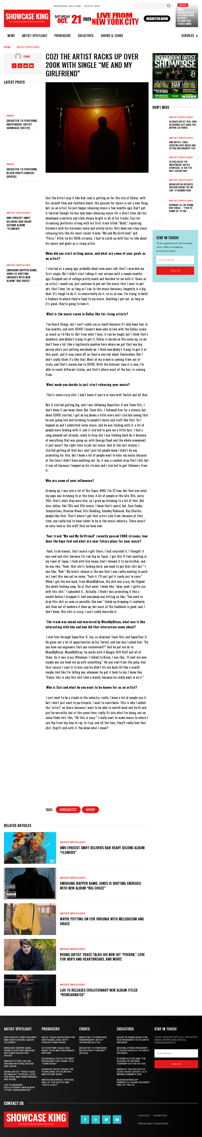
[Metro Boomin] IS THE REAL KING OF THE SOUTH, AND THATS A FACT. (58, 1082)
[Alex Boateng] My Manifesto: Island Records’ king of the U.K (133, 1082)
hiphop (90, 809)
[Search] (168, 6)
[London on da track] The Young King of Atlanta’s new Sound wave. (57, 1072)
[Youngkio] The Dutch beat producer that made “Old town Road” (58, 1061)
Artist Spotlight (28, 47)
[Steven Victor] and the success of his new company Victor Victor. (131, 1061)
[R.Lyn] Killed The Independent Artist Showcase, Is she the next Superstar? (180, 166)
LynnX (26, 56)
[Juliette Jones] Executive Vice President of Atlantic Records (133, 1040)
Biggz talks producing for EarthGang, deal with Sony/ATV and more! (58, 1040)
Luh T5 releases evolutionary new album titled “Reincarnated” (98, 992)
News (10, 116)
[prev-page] (154, 222)
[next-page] (161, 222)
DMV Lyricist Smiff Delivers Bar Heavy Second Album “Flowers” (19, 223)
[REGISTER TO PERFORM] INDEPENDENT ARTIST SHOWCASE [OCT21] (22, 124)
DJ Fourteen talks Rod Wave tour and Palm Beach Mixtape (58, 1050)
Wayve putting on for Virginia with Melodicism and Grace (102, 921)
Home (7, 47)
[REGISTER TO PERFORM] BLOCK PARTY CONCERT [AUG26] (22, 172)
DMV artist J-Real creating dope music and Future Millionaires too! (182, 145)
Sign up (175, 270)
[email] (175, 260)
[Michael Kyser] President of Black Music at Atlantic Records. (133, 1050)
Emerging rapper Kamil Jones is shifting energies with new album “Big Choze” (22, 275)
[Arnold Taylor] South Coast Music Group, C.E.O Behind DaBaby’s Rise (132, 1072)
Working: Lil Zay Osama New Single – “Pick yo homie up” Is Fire (181, 208)
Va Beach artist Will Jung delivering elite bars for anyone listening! (183, 124)
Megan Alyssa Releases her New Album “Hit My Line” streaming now (181, 187)
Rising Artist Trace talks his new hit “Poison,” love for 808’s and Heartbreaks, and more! (102, 957)
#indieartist (68, 809)
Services (183, 4)
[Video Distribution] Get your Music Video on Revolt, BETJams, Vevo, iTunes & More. (186, 16)
